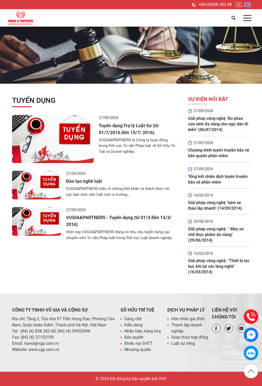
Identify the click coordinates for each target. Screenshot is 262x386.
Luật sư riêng (183, 343)
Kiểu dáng (133, 325)
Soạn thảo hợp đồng (189, 337)
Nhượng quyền (137, 349)
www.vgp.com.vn (43, 349)
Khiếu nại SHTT (138, 343)
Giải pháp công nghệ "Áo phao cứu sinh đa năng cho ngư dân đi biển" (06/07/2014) (218, 124)
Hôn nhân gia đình (188, 318)
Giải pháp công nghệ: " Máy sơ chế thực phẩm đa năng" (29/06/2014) (216, 235)
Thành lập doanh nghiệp (186, 328)
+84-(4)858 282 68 (215, 4)
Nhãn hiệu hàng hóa (142, 331)
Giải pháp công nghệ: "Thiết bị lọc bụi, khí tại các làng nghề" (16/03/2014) (218, 266)
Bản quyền (134, 337)
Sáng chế (132, 318)
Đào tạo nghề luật (84, 181)
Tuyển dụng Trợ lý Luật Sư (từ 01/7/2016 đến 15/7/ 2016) (129, 129)
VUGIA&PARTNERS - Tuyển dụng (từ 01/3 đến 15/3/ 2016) (118, 221)
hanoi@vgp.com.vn (41, 343)
